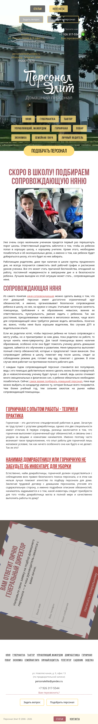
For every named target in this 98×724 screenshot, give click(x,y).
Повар (79, 128)
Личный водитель (72, 137)
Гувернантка (47, 119)
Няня (28, 119)
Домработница (72, 655)
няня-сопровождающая (40, 296)
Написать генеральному (70, 542)
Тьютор (68, 119)
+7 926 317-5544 (69, 34)
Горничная (61, 128)
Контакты (59, 8)
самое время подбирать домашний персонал (55, 381)
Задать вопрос (31, 19)
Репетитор (66, 660)
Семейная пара (44, 137)
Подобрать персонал (63, 19)
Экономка (21, 137)
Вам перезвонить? (71, 38)
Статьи (38, 8)
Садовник (78, 660)
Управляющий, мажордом (30, 128)
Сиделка (89, 660)
